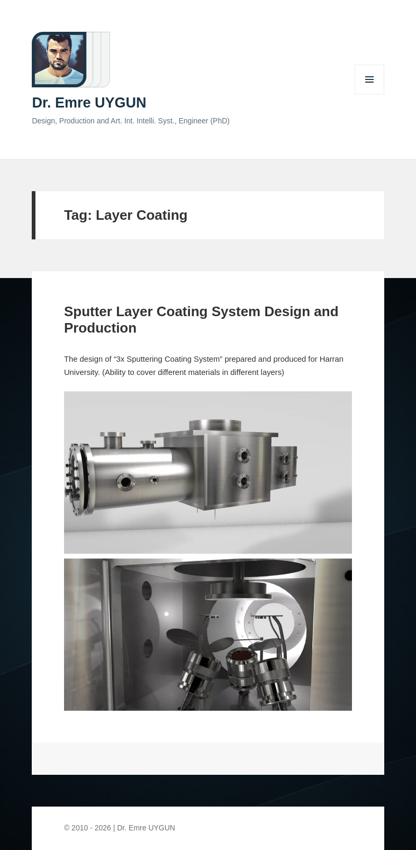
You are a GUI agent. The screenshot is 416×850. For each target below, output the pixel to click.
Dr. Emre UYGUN (89, 103)
